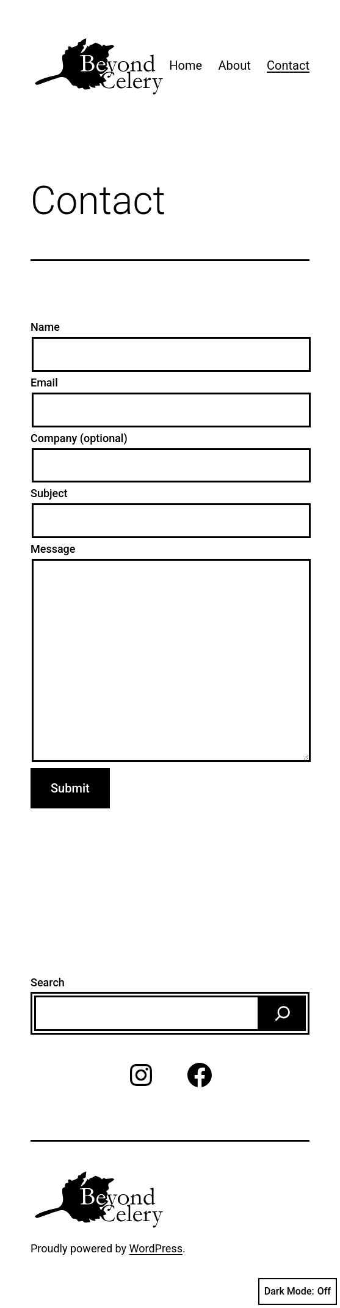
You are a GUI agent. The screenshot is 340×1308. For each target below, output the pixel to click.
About (234, 65)
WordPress (156, 1248)
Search (48, 982)
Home (185, 65)
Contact (288, 65)
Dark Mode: (297, 1291)
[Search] (282, 1013)
